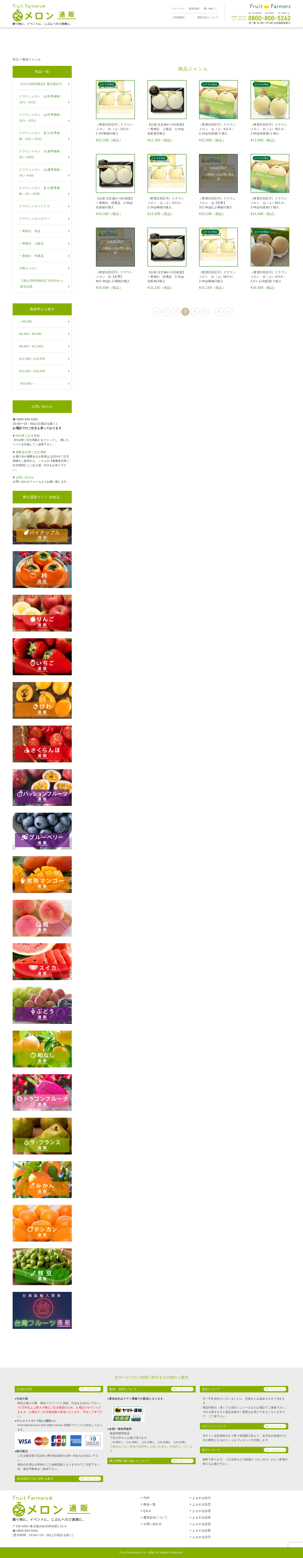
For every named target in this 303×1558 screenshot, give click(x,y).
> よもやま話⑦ (200, 1537)
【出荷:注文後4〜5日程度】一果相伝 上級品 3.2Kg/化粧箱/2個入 (167, 129)
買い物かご (210, 8)
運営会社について (207, 17)
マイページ (178, 8)
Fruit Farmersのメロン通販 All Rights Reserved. (151, 1552)
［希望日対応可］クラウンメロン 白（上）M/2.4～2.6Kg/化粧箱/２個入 (269, 129)
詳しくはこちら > (90, 1389)
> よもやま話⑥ (200, 1530)
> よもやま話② (200, 1504)
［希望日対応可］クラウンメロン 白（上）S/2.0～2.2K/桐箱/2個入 (114, 129)
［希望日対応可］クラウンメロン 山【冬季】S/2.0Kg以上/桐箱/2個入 (217, 203)
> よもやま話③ (200, 1511)
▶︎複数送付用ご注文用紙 (29, 452)
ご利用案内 (178, 17)
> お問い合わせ (151, 1524)
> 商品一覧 (148, 1504)
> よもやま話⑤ (200, 1524)
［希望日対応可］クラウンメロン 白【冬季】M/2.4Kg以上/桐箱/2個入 (114, 277)
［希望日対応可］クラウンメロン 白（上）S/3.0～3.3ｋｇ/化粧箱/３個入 (269, 277)
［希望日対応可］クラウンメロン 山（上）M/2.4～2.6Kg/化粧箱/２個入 (269, 203)
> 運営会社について (154, 1517)
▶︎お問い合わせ (23, 477)
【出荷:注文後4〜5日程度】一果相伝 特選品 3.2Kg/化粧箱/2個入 (167, 277)
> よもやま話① (200, 1498)
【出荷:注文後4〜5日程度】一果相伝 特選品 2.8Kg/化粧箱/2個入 (115, 203)
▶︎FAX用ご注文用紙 (26, 435)
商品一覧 (42, 71)
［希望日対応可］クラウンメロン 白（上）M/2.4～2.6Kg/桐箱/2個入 (217, 277)
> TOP (145, 1498)
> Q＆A (146, 1511)
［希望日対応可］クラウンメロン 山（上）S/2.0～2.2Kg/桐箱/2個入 (166, 203)
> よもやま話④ (200, 1517)
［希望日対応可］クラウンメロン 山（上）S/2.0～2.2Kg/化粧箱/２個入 (217, 129)
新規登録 (194, 8)
